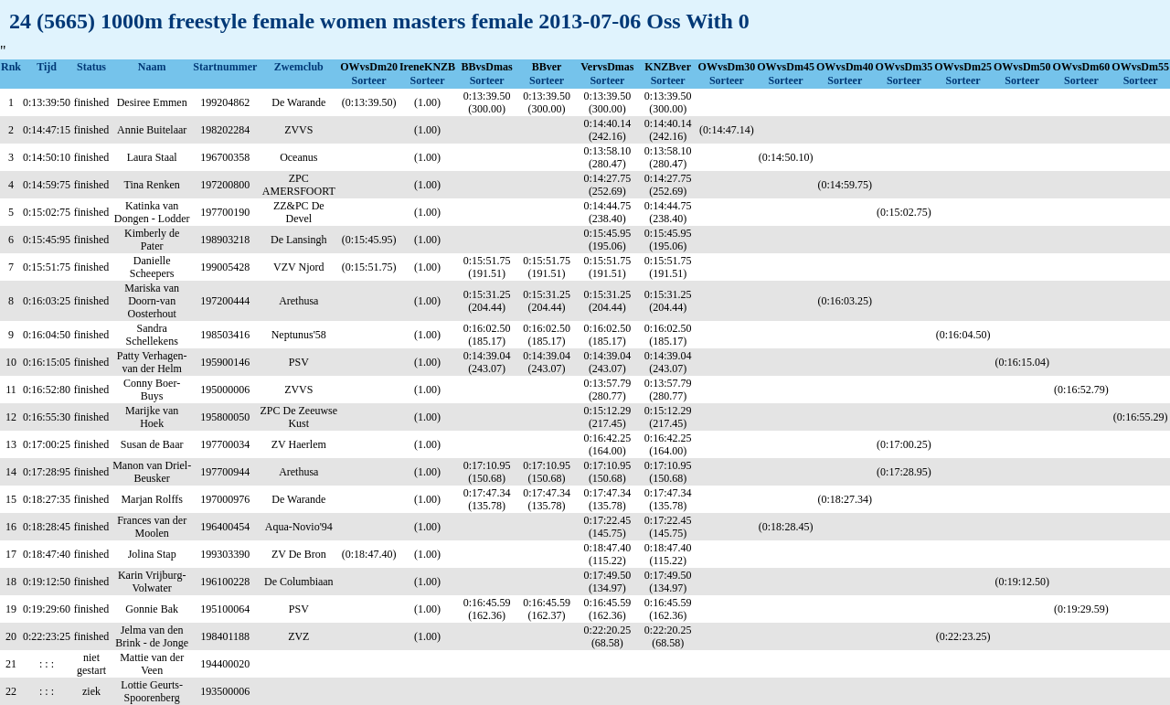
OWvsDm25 (963, 66)
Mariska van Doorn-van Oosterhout (151, 301)
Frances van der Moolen (151, 526)
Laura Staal (152, 157)
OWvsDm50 (1022, 66)
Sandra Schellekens (152, 334)
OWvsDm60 (1082, 66)
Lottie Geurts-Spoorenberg (152, 691)
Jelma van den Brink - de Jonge (151, 636)
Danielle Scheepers (152, 267)
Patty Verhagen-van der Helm (152, 362)
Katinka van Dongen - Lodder (152, 212)
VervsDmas (606, 66)
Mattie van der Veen (152, 664)
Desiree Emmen (152, 102)
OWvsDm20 (369, 66)
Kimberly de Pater (151, 239)
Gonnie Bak (151, 609)
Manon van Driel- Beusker (151, 472)
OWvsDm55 (1140, 66)
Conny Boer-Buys (151, 389)
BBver (547, 66)
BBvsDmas (487, 66)
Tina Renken (152, 184)
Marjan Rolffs (151, 499)
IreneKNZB (427, 66)
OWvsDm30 (727, 66)
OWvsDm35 (904, 66)
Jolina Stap (152, 554)
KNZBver (667, 66)
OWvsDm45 (785, 66)
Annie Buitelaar (151, 129)
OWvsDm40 (845, 66)
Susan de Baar (152, 444)
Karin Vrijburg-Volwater (152, 581)
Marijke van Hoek (151, 417)
